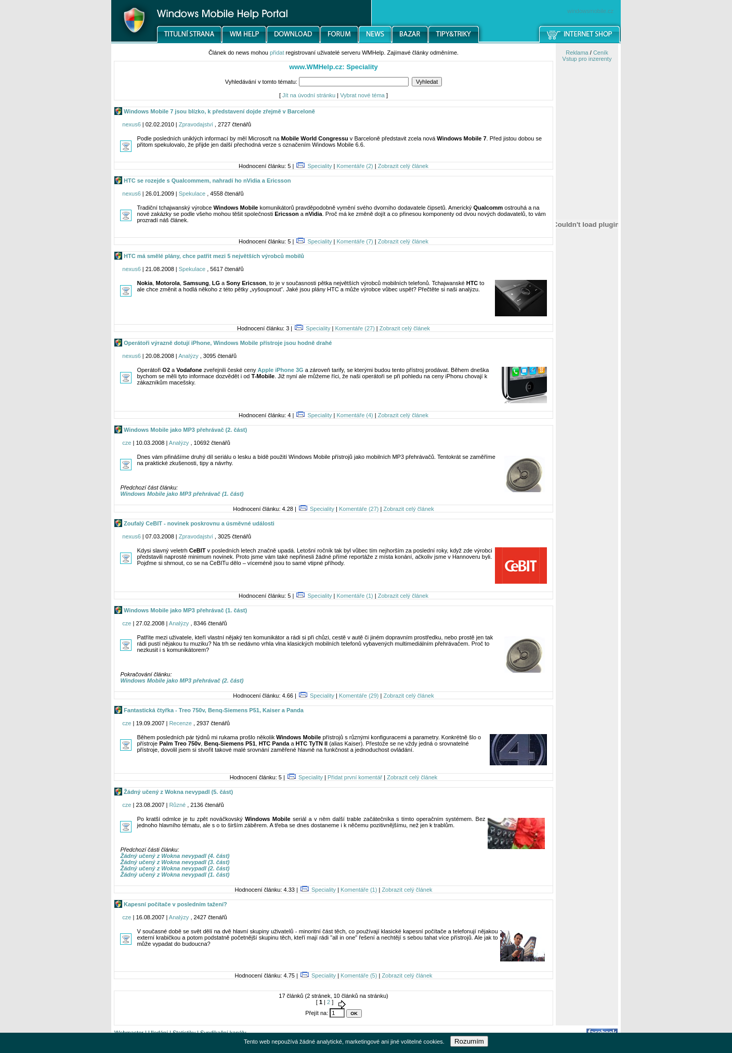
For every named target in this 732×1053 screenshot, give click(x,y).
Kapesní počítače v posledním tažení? (174, 904)
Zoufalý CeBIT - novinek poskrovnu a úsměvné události (198, 523)
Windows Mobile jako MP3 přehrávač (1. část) (181, 494)
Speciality (319, 166)
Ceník (600, 52)
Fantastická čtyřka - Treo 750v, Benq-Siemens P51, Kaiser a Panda (213, 710)
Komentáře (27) (354, 328)
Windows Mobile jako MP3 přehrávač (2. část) (184, 430)
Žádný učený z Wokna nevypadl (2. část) (174, 868)
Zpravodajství (196, 124)
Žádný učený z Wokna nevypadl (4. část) (174, 856)
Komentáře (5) (359, 975)
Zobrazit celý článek (403, 166)
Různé (177, 805)
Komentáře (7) (354, 241)
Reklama (577, 52)
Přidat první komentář (355, 777)
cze (126, 443)
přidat (277, 52)
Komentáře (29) (358, 695)
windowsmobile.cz (590, 11)
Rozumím (469, 1041)
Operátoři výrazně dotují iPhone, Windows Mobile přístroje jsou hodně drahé (227, 343)
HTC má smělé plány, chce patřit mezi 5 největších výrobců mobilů (213, 256)
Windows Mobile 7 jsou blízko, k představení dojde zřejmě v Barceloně (218, 111)
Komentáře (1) (354, 596)
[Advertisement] (587, 543)
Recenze (180, 723)
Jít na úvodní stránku (308, 95)
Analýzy (188, 356)
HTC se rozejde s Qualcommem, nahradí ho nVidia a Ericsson (206, 180)
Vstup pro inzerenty (587, 59)
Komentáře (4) (354, 415)
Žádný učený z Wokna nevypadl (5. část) (177, 792)
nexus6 (131, 124)
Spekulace (192, 193)
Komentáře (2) (354, 166)
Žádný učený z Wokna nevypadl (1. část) (174, 874)
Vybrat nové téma (362, 95)
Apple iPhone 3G (281, 370)
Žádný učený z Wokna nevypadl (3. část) (174, 862)
